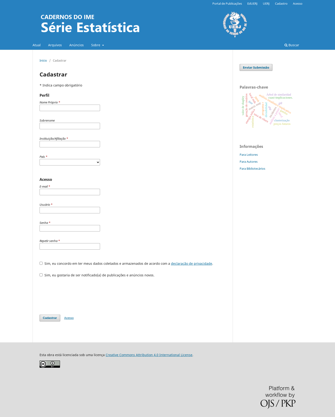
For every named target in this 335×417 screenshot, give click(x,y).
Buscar (292, 45)
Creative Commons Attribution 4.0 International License (149, 355)
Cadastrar (50, 318)
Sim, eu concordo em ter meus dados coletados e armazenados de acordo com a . (126, 263)
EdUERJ (252, 3)
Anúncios (76, 45)
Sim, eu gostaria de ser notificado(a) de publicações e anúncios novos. (97, 275)
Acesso (297, 3)
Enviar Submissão (256, 67)
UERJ (266, 3)
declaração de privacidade (191, 263)
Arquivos (55, 45)
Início (43, 60)
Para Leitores (249, 154)
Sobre (96, 45)
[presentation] (75, 294)
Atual (37, 45)
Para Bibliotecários (252, 168)
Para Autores (249, 161)
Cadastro (281, 3)
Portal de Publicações (227, 3)
